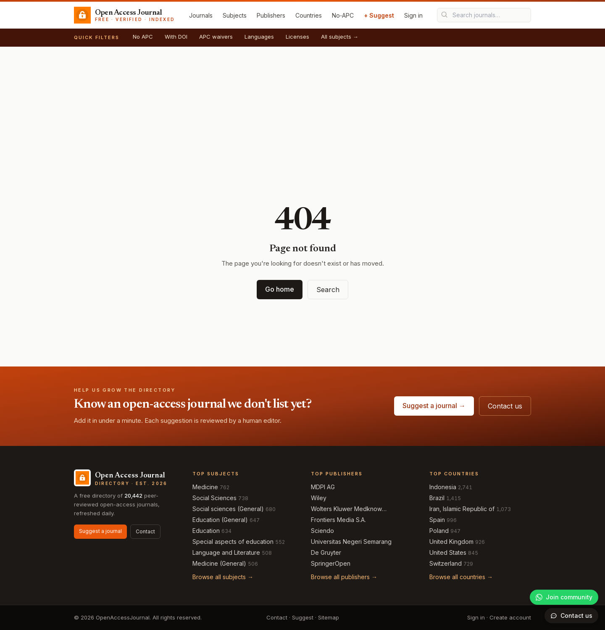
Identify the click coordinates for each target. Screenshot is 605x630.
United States (447, 552)
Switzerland (445, 563)
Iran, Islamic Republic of (462, 508)
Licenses (297, 36)
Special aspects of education (233, 541)
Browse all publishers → (344, 576)
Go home (279, 289)
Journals (201, 15)
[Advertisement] (302, 110)
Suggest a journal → (434, 405)
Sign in (413, 15)
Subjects (235, 15)
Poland (439, 530)
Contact (145, 531)
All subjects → (339, 36)
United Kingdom (451, 541)
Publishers (271, 15)
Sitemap (328, 617)
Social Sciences (214, 497)
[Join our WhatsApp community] (564, 597)
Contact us (505, 406)
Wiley (318, 497)
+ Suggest (379, 15)
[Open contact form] (571, 615)
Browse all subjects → (222, 576)
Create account (510, 617)
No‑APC (343, 15)
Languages (259, 36)
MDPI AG (323, 486)
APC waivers (216, 36)
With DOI (176, 36)
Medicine (205, 486)
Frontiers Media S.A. (338, 519)
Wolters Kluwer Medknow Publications (346, 509)
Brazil (437, 497)
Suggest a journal (100, 531)
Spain (437, 519)
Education (206, 530)
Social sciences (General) (228, 508)
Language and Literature (226, 552)
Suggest (302, 617)
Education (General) (220, 519)
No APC (143, 36)
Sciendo (322, 530)
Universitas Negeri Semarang (351, 541)
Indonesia (442, 486)
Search (327, 289)
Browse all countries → (461, 576)
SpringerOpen (330, 563)
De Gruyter (326, 552)
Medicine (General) (219, 563)
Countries (308, 15)
